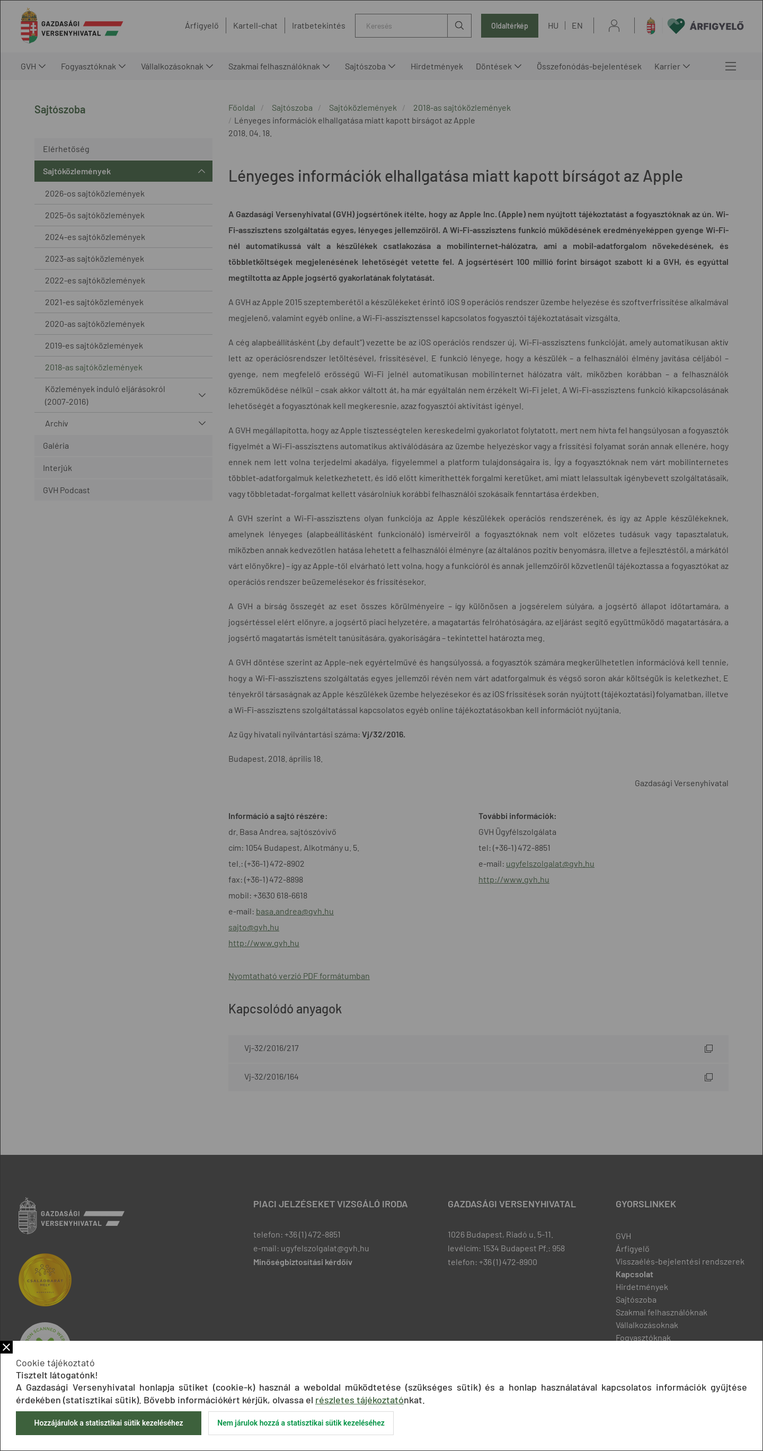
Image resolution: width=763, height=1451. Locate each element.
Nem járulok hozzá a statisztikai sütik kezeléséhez (301, 1423)
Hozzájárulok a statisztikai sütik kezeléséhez (108, 1423)
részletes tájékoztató (359, 1399)
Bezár (6, 1347)
